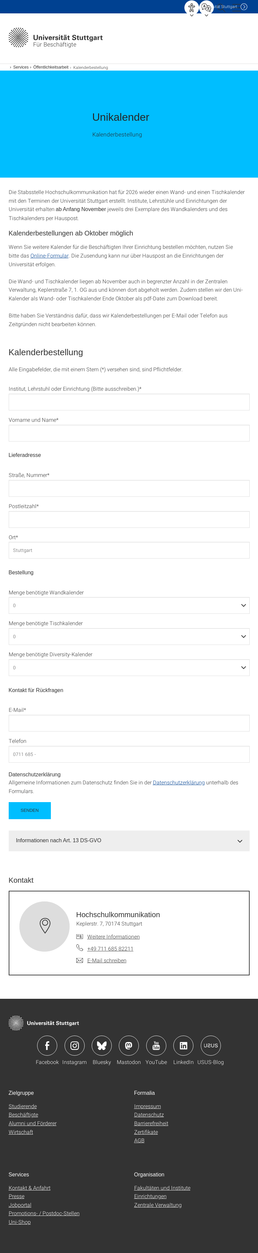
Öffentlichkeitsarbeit (51, 67)
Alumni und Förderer (33, 1123)
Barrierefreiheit (151, 1123)
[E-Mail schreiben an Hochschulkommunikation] (101, 960)
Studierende (23, 1106)
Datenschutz (149, 1114)
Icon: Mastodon (129, 1046)
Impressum (147, 1106)
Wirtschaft (21, 1131)
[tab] (129, 841)
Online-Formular (49, 255)
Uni (219, 6)
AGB (139, 1140)
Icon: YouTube (156, 1046)
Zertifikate (146, 1131)
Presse (16, 1195)
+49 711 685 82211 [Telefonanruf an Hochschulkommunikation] (110, 948)
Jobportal (20, 1204)
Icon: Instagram (75, 1046)
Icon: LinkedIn (183, 1046)
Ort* (13, 537)
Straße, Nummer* (29, 474)
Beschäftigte (23, 1114)
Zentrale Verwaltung (158, 1204)
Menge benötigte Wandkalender (46, 592)
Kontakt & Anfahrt (30, 1187)
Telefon (17, 740)
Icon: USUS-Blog (211, 1046)
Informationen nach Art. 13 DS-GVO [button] (58, 840)
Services (21, 67)
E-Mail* (17, 709)
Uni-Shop (20, 1221)
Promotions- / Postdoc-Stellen (44, 1213)
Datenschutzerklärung (179, 782)
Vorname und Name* (34, 419)
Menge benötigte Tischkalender (46, 622)
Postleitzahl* (24, 505)
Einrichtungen (150, 1195)
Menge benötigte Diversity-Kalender (50, 654)
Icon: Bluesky (102, 1046)
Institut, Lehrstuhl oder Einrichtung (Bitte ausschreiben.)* (75, 388)
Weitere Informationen (113, 936)
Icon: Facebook (47, 1046)
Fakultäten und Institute (162, 1187)
